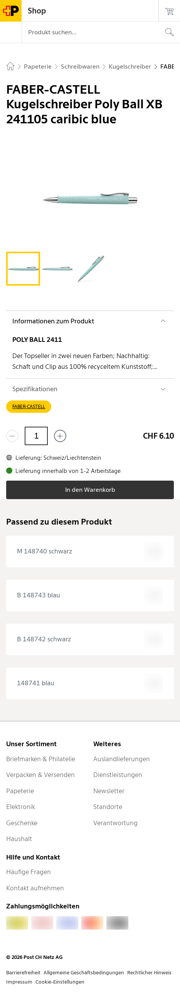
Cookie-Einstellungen (59, 982)
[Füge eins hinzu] (60, 436)
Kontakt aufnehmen (35, 888)
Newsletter (108, 791)
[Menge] (36, 436)
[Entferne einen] (12, 436)
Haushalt (19, 839)
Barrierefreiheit (23, 972)
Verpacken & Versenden (40, 775)
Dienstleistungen (117, 775)
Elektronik (20, 807)
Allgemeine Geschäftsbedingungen (84, 972)
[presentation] (90, 551)
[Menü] (11, 32)
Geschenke (21, 823)
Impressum (19, 982)
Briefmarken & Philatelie (40, 759)
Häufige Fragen (28, 872)
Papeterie (20, 791)
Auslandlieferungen (121, 759)
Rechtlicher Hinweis (149, 972)
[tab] (23, 269)
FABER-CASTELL (28, 406)
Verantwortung (115, 823)
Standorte (107, 807)
